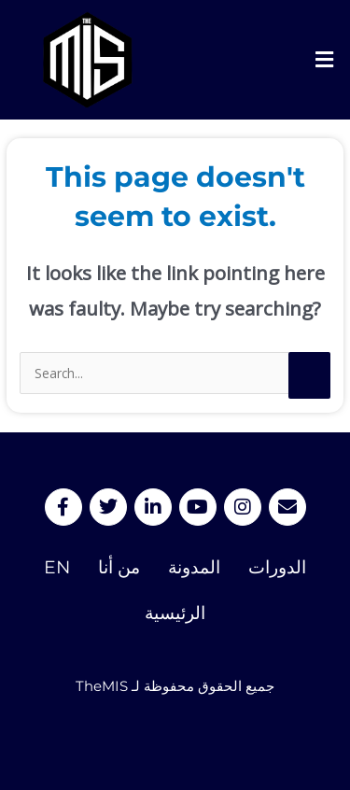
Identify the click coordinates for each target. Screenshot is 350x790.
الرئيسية (175, 613)
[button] (325, 60)
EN (57, 567)
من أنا (119, 567)
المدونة (194, 567)
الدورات (277, 567)
